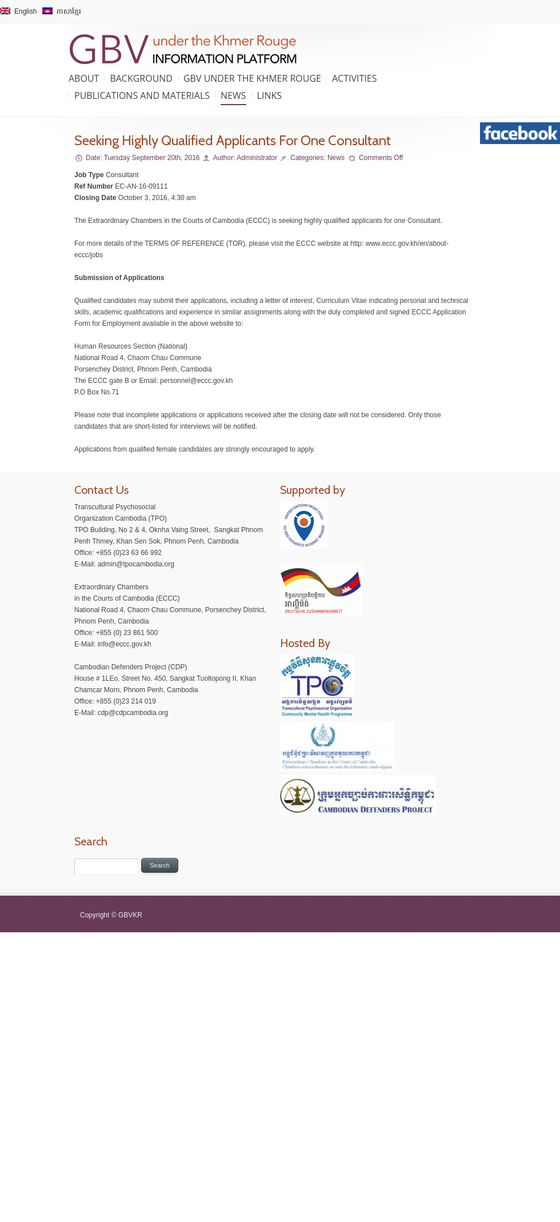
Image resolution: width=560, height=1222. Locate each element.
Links (269, 95)
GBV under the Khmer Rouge (252, 78)
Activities (354, 78)
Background (141, 78)
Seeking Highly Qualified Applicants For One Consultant (232, 140)
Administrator (257, 158)
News (233, 95)
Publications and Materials (142, 95)
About (84, 78)
